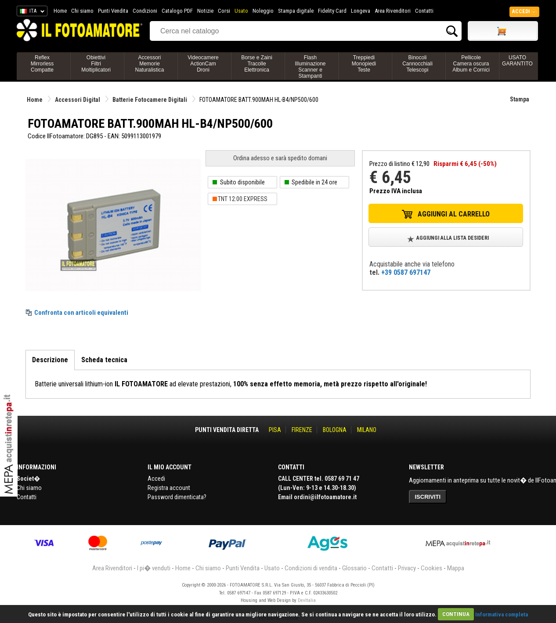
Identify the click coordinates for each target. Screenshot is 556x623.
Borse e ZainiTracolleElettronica (256, 63)
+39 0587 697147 (405, 272)
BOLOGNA (335, 429)
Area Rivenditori (393, 10)
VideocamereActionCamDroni (203, 63)
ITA (30, 12)
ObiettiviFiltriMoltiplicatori (96, 63)
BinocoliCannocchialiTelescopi (417, 63)
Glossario (354, 568)
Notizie (205, 10)
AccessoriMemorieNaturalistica (149, 63)
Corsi (224, 10)
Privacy (407, 568)
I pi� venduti (153, 568)
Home (60, 10)
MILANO (366, 429)
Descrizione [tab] (50, 360)
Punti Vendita (113, 10)
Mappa (455, 568)
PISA (275, 429)
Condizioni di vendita (311, 568)
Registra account (169, 487)
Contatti (424, 10)
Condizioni (145, 10)
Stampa (519, 99)
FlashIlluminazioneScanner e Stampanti (310, 66)
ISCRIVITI (428, 496)
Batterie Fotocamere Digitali (149, 99)
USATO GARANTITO (517, 60)
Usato (241, 10)
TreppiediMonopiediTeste (364, 63)
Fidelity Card (332, 10)
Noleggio (263, 10)
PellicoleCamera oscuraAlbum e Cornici (471, 63)
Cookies (431, 568)
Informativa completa (501, 614)
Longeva (360, 10)
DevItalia (307, 600)
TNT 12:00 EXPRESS (242, 198)
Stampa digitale (296, 10)
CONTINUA (455, 614)
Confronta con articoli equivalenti (81, 313)
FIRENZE (302, 429)
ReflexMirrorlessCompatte (42, 63)
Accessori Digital (77, 99)
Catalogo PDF (177, 10)
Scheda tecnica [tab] (104, 360)
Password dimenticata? (177, 497)
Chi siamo (82, 10)
